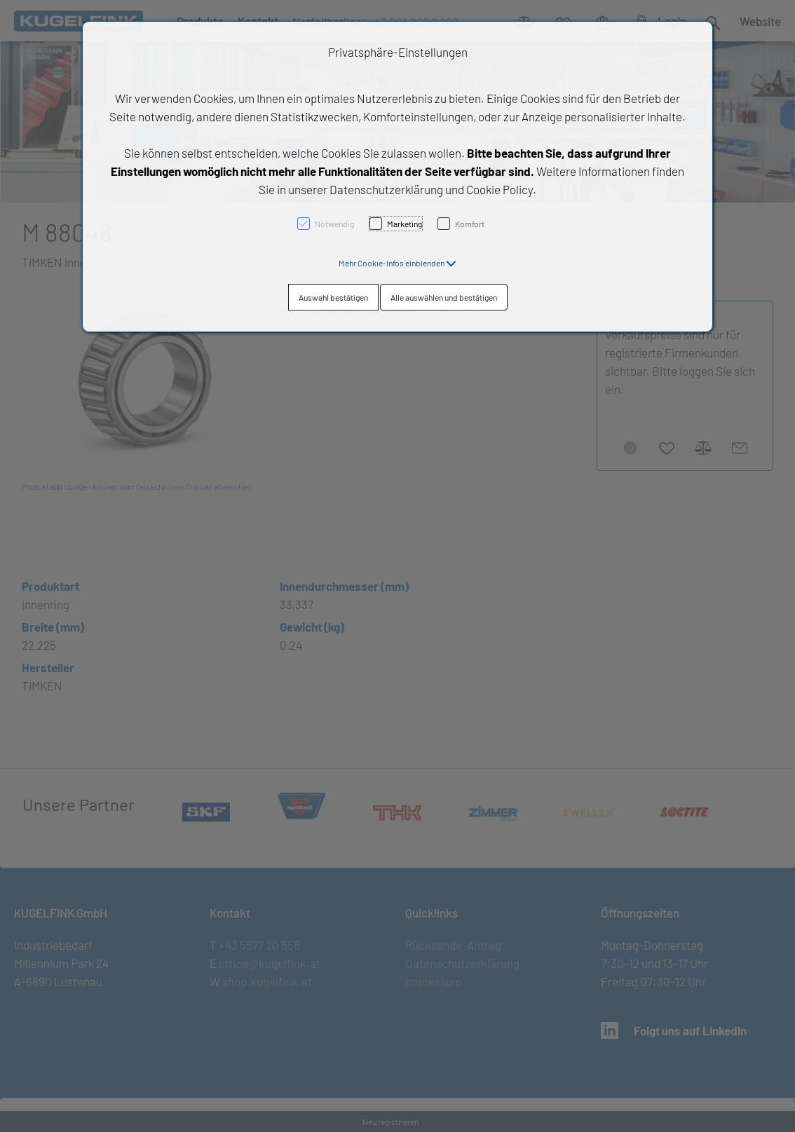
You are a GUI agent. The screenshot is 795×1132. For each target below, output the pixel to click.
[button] (397, 263)
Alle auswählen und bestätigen (443, 297)
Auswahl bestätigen (333, 297)
